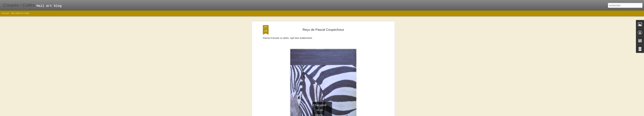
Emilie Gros (342, 74)
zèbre (339, 79)
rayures (331, 79)
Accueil (5, 13)
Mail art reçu (320, 79)
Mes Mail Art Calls (20, 13)
